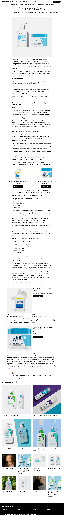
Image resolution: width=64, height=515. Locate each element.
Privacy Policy (35, 511)
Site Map (48, 511)
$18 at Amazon (46, 186)
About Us (41, 1)
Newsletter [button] (4, 509)
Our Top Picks (33, 1)
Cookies (18, 511)
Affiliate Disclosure (6, 511)
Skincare (18, 1)
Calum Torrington (27, 14)
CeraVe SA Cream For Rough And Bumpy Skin (39, 164)
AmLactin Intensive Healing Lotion (24, 66)
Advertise (49, 509)
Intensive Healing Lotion (18, 157)
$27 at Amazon (17, 186)
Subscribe (56, 1)
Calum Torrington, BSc (19, 372)
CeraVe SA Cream (40, 66)
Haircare (25, 1)
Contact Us (34, 509)
